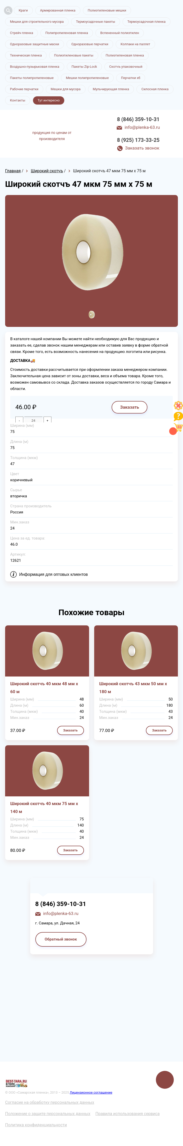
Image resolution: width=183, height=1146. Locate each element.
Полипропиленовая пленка (66, 33)
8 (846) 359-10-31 (138, 119)
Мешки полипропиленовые (87, 78)
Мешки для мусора (66, 89)
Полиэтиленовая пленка (125, 55)
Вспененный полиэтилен (119, 33)
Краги (23, 10)
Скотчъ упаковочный (125, 66)
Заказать (129, 407)
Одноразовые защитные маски (34, 44)
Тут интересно (49, 100)
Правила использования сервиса (127, 1113)
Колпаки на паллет (135, 44)
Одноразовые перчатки (89, 44)
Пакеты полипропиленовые (31, 78)
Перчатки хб (130, 78)
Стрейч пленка (21, 33)
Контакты (17, 100)
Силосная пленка (154, 89)
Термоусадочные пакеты (95, 22)
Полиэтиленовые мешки (107, 10)
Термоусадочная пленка (146, 22)
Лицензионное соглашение (91, 1092)
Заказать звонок (142, 148)
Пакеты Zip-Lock (84, 66)
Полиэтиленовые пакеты (73, 55)
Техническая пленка (26, 55)
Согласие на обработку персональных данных (49, 1102)
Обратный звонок (61, 939)
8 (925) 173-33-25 (138, 140)
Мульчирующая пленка (111, 89)
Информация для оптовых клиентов (53, 574)
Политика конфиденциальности (36, 1124)
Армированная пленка (58, 10)
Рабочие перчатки (24, 89)
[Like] (178, 408)
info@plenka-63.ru (142, 127)
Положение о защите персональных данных (47, 1113)
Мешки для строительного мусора (37, 22)
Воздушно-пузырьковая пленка (34, 66)
